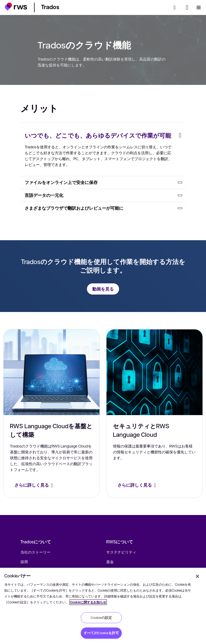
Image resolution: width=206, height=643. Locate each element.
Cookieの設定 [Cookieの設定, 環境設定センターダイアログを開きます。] (101, 617)
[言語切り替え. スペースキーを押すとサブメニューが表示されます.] (187, 7)
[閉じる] (197, 576)
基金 (110, 561)
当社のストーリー (35, 552)
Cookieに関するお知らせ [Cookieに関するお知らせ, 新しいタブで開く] (88, 602)
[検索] (176, 7)
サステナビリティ (121, 552)
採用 (24, 561)
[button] (16, 6)
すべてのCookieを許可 (101, 632)
